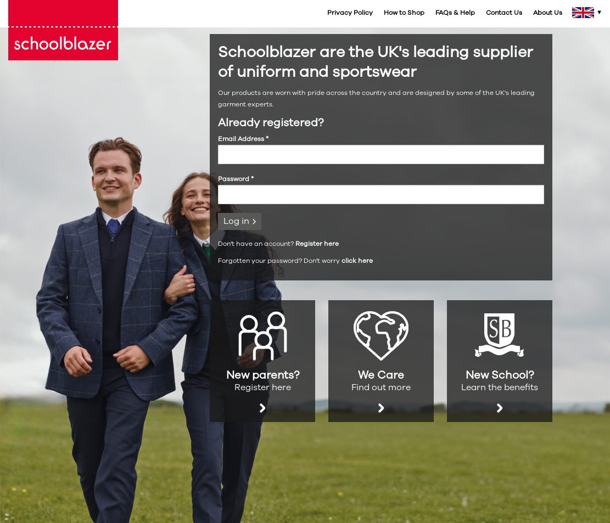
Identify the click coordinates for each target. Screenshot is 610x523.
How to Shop (404, 12)
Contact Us (504, 12)
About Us (547, 12)
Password (236, 179)
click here (357, 260)
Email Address (243, 138)
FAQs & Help (455, 12)
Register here (317, 243)
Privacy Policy (350, 12)
